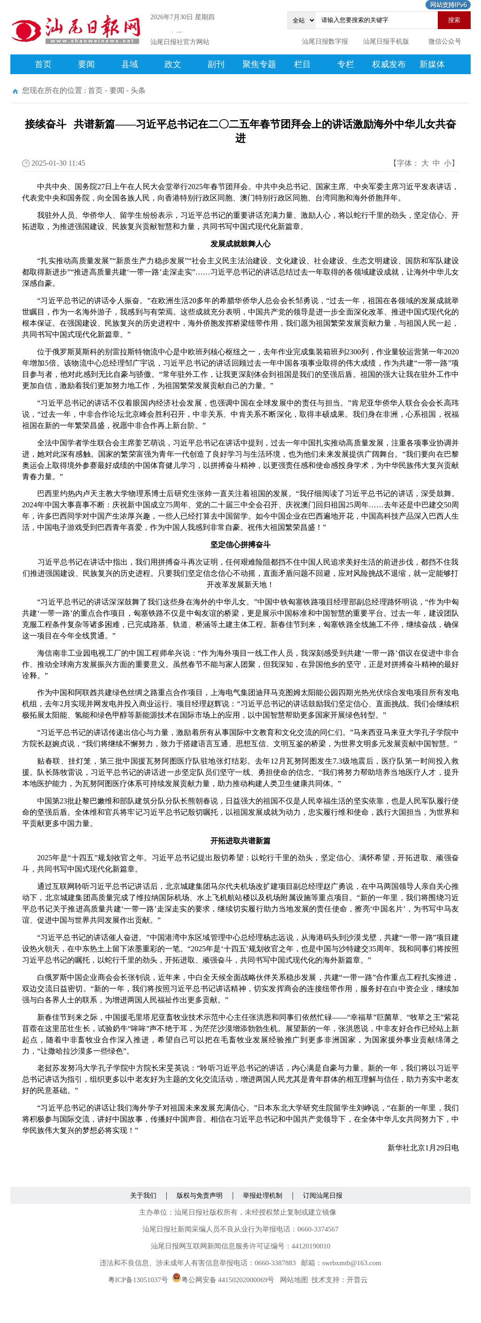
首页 (43, 64)
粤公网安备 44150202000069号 (223, 1280)
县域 (129, 64)
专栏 (345, 64)
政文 (172, 64)
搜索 (454, 19)
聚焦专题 (259, 64)
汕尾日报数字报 (325, 41)
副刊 (216, 64)
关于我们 (143, 1195)
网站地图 (294, 1280)
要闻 (86, 64)
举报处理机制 (262, 1195)
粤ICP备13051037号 (138, 1280)
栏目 (302, 64)
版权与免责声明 (200, 1195)
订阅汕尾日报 (322, 1195)
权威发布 (389, 64)
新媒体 (432, 64)
